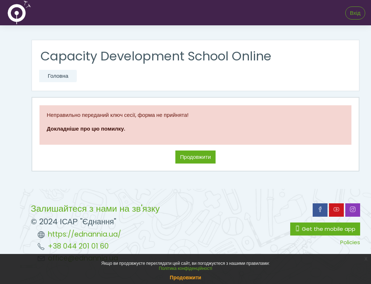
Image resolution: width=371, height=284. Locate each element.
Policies (350, 242)
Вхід (355, 13)
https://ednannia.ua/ (84, 234)
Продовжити (195, 157)
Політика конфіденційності (185, 268)
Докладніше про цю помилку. (86, 128)
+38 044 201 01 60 (78, 246)
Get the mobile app (325, 229)
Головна (58, 76)
